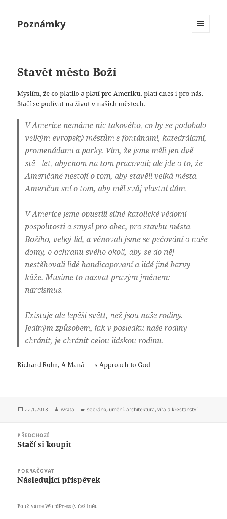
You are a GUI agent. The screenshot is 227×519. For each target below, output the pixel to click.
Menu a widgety (201, 32)
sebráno (96, 409)
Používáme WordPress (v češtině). (57, 506)
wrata (67, 409)
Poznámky (41, 23)
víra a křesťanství (177, 409)
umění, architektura (132, 409)
